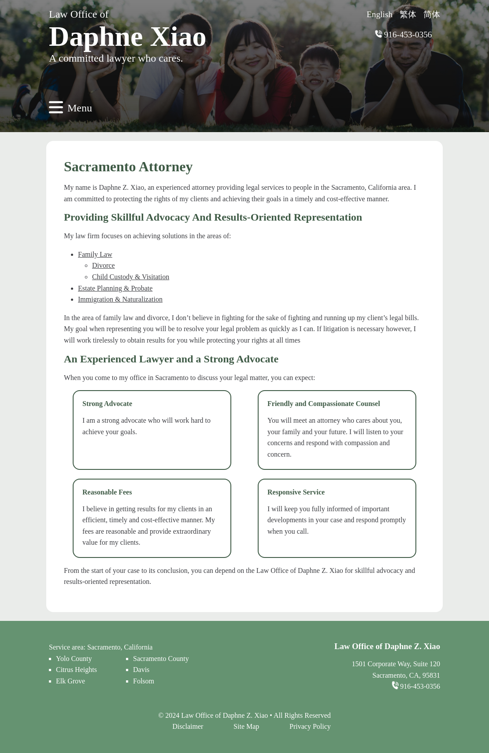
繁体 (408, 14)
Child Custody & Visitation (130, 277)
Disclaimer (187, 726)
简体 (431, 14)
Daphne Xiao (127, 36)
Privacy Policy (310, 726)
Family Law (95, 254)
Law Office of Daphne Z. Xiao (225, 715)
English (380, 14)
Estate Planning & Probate (115, 288)
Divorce (103, 265)
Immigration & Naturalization (120, 299)
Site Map (246, 726)
